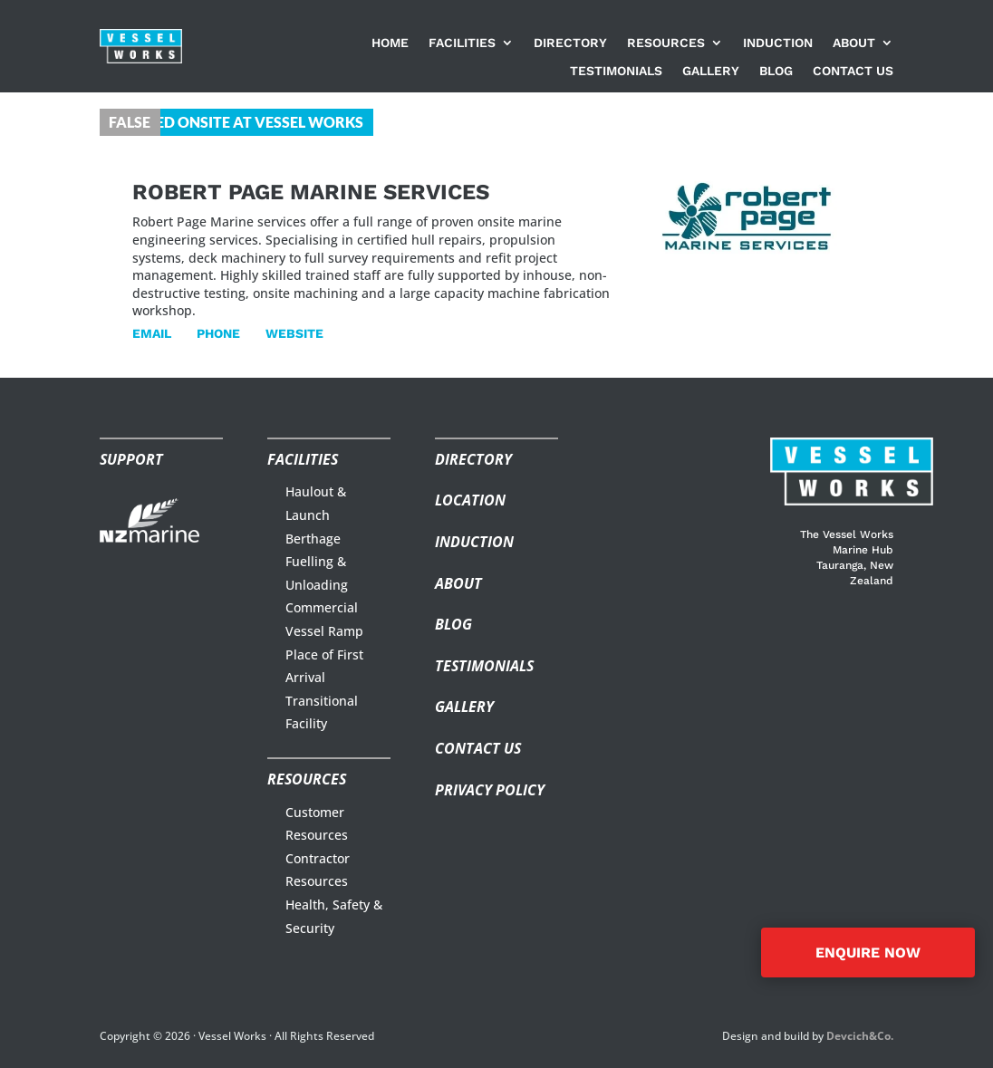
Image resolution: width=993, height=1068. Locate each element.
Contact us (853, 71)
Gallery (710, 71)
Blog (776, 71)
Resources (666, 43)
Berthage (313, 538)
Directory (570, 43)
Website (294, 333)
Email (151, 333)
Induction (778, 43)
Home (390, 43)
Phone (218, 333)
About (854, 43)
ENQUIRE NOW (868, 952)
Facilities (462, 43)
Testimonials (616, 71)
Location (470, 500)
